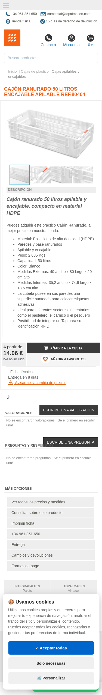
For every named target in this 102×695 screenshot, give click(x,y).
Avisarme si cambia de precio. (37, 383)
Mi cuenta (71, 40)
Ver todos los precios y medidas (38, 502)
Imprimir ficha (22, 523)
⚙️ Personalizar (51, 678)
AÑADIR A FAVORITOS (63, 359)
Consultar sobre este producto (37, 512)
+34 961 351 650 (25, 534)
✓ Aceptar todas (51, 648)
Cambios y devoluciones (32, 555)
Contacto (48, 40)
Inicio (12, 71)
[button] (91, 107)
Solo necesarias (51, 663)
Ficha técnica (21, 372)
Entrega (18, 544)
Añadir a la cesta (63, 348)
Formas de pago (25, 566)
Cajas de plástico (35, 71)
